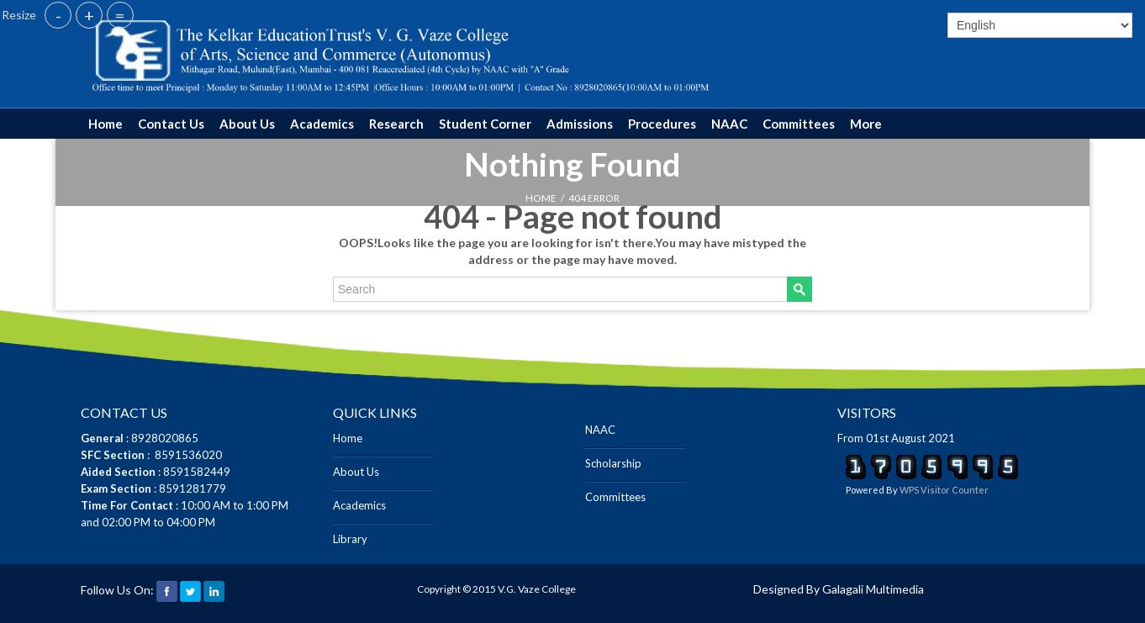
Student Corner (485, 123)
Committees (798, 123)
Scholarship (613, 463)
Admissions (579, 123)
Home (105, 123)
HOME (541, 198)
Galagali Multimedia (873, 589)
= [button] (120, 15)
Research (396, 123)
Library (350, 539)
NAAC (729, 123)
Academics (322, 123)
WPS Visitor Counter (944, 489)
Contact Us (171, 123)
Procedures (662, 123)
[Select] (1039, 25)
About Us (247, 123)
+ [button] (89, 15)
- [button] (58, 15)
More (866, 123)
